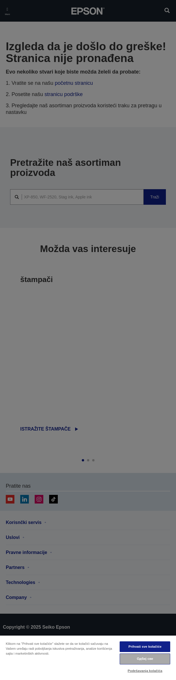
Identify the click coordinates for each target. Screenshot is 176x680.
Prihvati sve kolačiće (145, 646)
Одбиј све (145, 658)
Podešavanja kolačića (145, 671)
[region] (88, 657)
